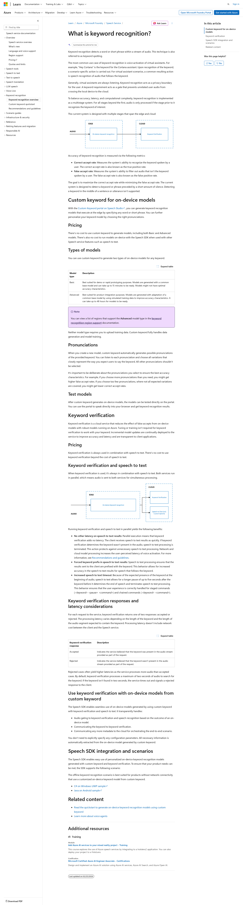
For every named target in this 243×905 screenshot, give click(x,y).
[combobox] (21, 27)
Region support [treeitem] (16, 55)
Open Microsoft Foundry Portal (196, 12)
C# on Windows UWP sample (90, 786)
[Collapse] (38, 21)
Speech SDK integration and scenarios (219, 41)
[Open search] (228, 4)
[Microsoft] (6, 4)
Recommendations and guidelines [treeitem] (25, 108)
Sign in (236, 3)
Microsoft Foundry (94, 23)
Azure (79, 23)
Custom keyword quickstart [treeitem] (22, 104)
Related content (213, 46)
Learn (70, 23)
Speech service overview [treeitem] (20, 42)
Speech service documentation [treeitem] (20, 33)
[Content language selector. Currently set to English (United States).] (18, 900)
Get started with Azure (227, 12)
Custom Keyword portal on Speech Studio (100, 208)
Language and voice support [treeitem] (22, 50)
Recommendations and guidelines (110, 557)
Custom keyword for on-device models (221, 30)
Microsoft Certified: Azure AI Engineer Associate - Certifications (99, 861)
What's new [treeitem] (14, 46)
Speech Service (113, 23)
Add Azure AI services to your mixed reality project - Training (97, 845)
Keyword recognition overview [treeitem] (23, 99)
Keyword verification (215, 36)
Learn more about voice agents (90, 816)
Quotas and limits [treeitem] (17, 64)
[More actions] (172, 23)
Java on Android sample (87, 790)
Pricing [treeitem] (12, 59)
